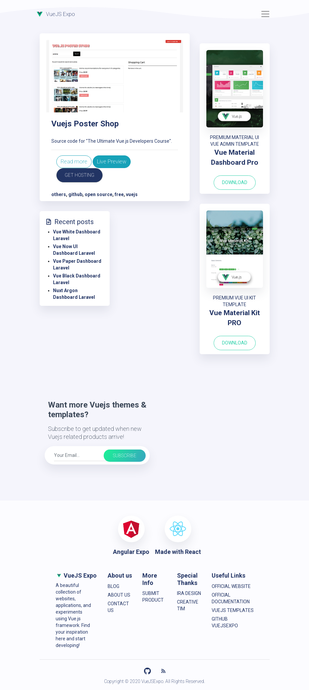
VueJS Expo (55, 14)
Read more (74, 161)
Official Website (231, 586)
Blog (113, 586)
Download (234, 182)
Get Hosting (79, 175)
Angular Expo (131, 551)
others (58, 194)
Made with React (178, 551)
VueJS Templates (233, 610)
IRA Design (189, 593)
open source (98, 194)
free (119, 194)
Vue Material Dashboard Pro (234, 157)
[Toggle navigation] (265, 14)
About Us (119, 595)
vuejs (132, 194)
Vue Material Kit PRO (234, 318)
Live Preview (111, 161)
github (75, 194)
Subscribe (124, 455)
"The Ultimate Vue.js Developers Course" (128, 141)
